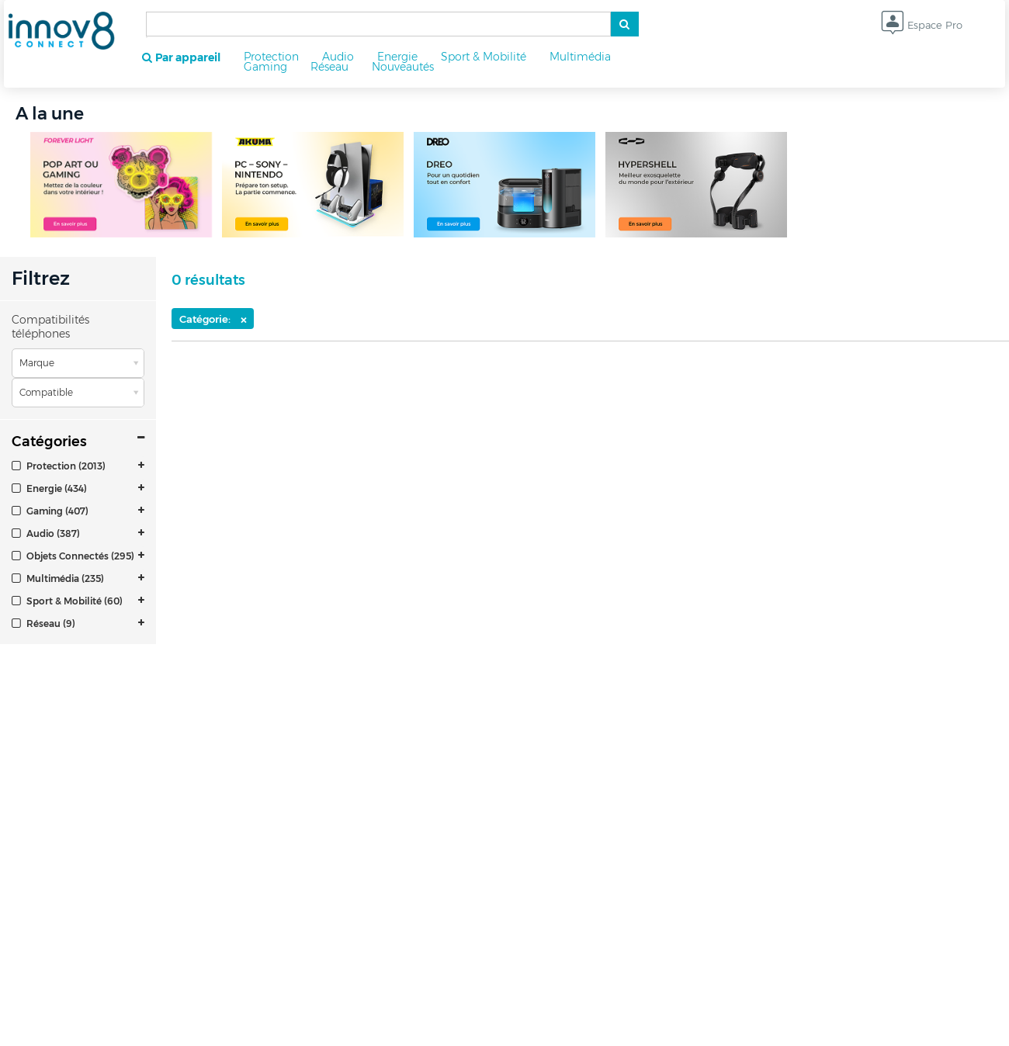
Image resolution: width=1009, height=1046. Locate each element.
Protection (271, 57)
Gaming (265, 67)
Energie (397, 57)
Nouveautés (403, 67)
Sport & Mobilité (483, 57)
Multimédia (580, 57)
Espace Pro (921, 26)
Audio (338, 57)
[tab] (78, 465)
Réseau (329, 67)
